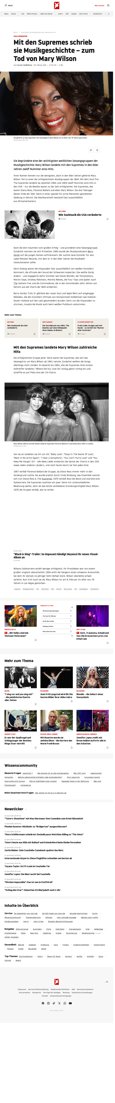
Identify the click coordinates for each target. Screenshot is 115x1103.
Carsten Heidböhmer (24, 65)
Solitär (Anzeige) (11, 937)
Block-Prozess (32, 14)
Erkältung (45, 945)
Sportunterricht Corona (15, 781)
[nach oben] (107, 982)
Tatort (40, 956)
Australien (37, 929)
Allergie (21, 945)
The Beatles (94, 589)
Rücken (10, 949)
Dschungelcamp (26, 956)
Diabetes (32, 945)
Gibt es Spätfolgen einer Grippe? (43, 781)
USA (52, 589)
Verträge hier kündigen (52, 993)
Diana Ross (44, 589)
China (48, 929)
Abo (99, 5)
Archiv (95, 913)
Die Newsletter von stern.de (26, 913)
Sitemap (48, 917)
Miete (23, 933)
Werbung (66, 993)
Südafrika (47, 933)
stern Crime (83, 14)
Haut (56, 945)
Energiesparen (75, 929)
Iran (22, 14)
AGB (73, 989)
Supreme (17, 589)
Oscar (101, 956)
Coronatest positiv (92, 777)
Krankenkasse (10, 933)
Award (18, 960)
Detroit (59, 589)
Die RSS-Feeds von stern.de (53, 913)
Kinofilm (90, 956)
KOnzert (68, 956)
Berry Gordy (68, 589)
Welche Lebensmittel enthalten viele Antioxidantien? (40, 777)
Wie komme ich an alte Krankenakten (53, 773)
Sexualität (32, 949)
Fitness (66, 945)
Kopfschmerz (99, 945)
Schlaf (20, 949)
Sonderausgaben (12, 921)
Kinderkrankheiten (81, 945)
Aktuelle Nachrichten (79, 913)
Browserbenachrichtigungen (60, 996)
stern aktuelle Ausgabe (66, 917)
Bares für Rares (54, 956)
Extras (13, 14)
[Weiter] (109, 14)
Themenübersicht (33, 917)
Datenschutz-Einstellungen (82, 993)
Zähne (43, 949)
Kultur (16, 32)
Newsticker (14, 809)
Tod (75, 589)
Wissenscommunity (13, 917)
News (6, 14)
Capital (73, 14)
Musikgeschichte (28, 589)
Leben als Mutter (46, 14)
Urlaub (58, 933)
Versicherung (71, 933)
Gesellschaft (97, 14)
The (15, 283)
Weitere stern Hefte (89, 917)
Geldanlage (98, 929)
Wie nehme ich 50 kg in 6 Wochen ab (50, 793)
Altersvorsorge (22, 929)
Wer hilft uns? (80, 773)
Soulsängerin (83, 589)
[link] (108, 5)
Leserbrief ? (28, 773)
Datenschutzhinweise (85, 989)
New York (34, 933)
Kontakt (45, 996)
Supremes (47, 478)
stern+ (60, 14)
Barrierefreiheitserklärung (38, 989)
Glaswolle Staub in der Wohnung (75, 781)
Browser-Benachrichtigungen (60, 921)
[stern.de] (56, 5)
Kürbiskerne (26, 785)
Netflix (79, 956)
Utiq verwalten (24, 993)
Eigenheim (60, 929)
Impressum (22, 989)
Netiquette (36, 993)
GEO (67, 14)
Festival (8, 960)
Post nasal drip (73, 777)
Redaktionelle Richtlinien (60, 989)
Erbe (88, 929)
